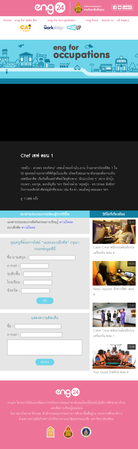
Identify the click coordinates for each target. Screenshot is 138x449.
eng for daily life (26, 20)
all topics (123, 20)
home (7, 20)
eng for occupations (61, 20)
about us (108, 20)
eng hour (92, 20)
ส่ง (45, 300)
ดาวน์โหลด (66, 222)
